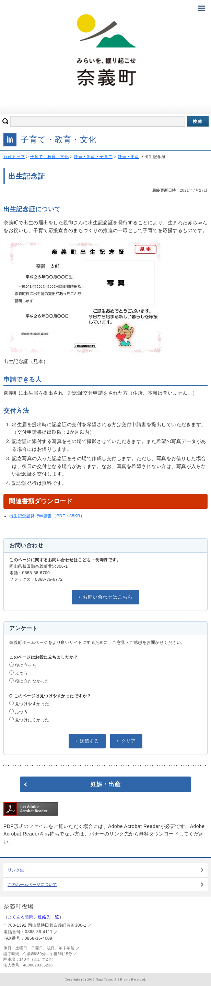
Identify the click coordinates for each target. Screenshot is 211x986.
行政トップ (14, 156)
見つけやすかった (29, 703)
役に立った (22, 665)
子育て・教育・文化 (49, 156)
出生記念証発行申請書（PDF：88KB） (46, 516)
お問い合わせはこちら (107, 597)
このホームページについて (32, 884)
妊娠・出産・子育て (93, 156)
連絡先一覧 (48, 917)
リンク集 (16, 870)
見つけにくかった (29, 719)
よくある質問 (21, 917)
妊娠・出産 (128, 156)
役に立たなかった (29, 681)
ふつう (18, 673)
